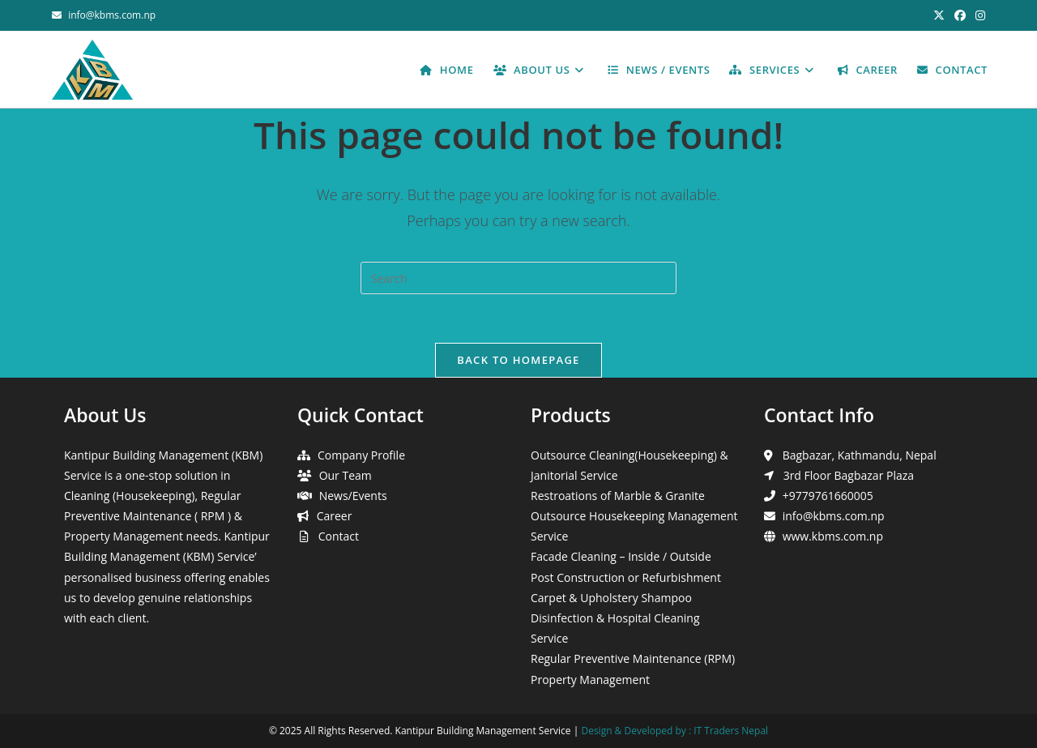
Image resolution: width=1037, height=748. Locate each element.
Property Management (590, 679)
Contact (338, 536)
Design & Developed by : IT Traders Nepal (674, 730)
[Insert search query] (518, 278)
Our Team (345, 475)
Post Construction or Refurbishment (626, 577)
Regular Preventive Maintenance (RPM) (633, 658)
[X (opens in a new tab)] (939, 15)
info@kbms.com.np (112, 15)
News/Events (353, 495)
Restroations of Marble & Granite (618, 495)
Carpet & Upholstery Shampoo (611, 597)
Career (334, 516)
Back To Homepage (518, 360)
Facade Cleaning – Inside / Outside (621, 556)
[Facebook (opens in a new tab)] (960, 15)
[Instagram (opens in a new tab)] (978, 15)
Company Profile (361, 455)
